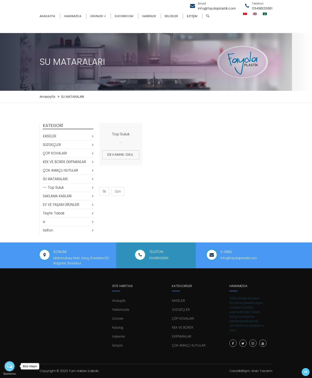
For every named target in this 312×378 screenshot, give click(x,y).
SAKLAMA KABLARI (68, 196)
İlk (104, 191)
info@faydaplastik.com (217, 8)
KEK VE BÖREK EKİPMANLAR (68, 162)
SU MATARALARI (72, 96)
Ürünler (98, 16)
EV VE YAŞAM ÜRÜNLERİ (68, 204)
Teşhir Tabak (68, 213)
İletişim (192, 16)
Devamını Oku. (120, 154)
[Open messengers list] (10, 366)
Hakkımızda (73, 16)
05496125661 (262, 8)
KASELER (68, 136)
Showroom (124, 16)
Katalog (117, 327)
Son (118, 191)
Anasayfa (47, 16)
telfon (68, 230)
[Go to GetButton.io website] (9, 374)
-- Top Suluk (68, 187)
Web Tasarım (261, 371)
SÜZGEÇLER (68, 145)
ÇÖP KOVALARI (68, 153)
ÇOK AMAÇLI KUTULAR (68, 170)
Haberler (149, 16)
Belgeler (171, 16)
